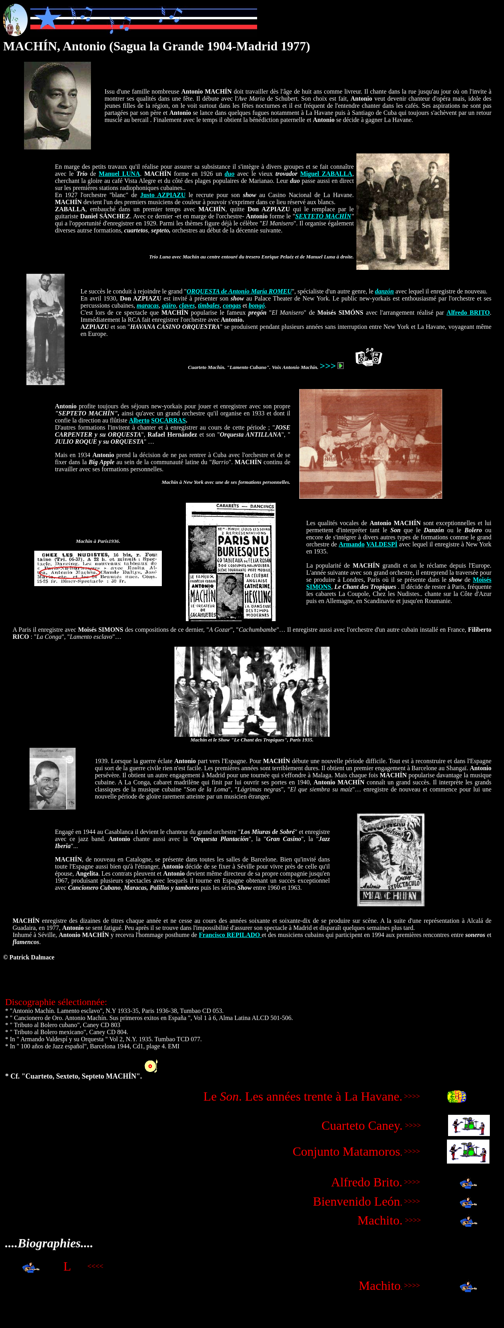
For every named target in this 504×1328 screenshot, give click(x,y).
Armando (352, 544)
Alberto (139, 420)
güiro (169, 305)
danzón (384, 291)
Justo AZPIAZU (162, 195)
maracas (148, 305)
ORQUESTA (203, 291)
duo (230, 173)
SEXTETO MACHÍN (323, 216)
